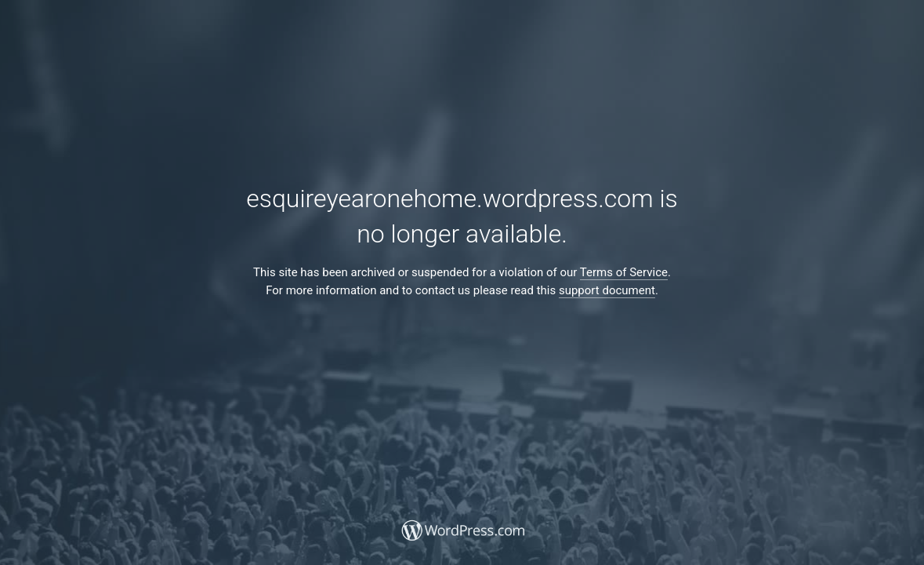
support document (607, 290)
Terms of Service (624, 272)
